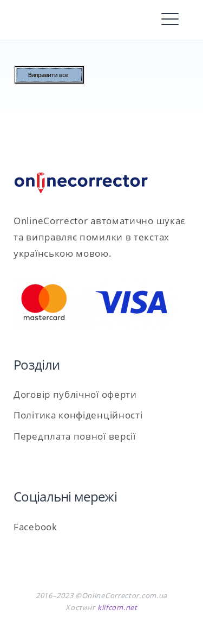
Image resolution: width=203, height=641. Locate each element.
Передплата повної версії (75, 436)
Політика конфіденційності (78, 415)
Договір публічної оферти (75, 394)
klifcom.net (117, 607)
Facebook (35, 527)
